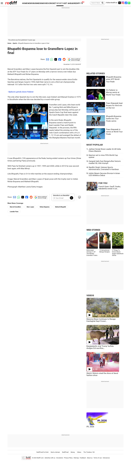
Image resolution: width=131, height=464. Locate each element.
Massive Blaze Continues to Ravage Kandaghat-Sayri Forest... (101, 320)
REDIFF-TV (78, 3)
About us (89, 458)
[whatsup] (129, 2)
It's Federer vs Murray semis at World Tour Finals (113, 92)
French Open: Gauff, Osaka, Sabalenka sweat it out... (109, 188)
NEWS (30, 3)
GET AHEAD (69, 3)
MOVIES (45, 3)
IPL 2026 (90, 427)
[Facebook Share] (59, 59)
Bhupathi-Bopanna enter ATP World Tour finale (113, 79)
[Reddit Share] (64, 59)
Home (9, 43)
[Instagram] (122, 2)
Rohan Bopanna (44, 207)
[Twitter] (119, 2)
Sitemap (76, 458)
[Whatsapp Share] (51, 59)
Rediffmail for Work (42, 452)
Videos (79, 452)
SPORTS (59, 3)
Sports (15, 43)
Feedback (83, 458)
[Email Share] (47, 59)
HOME (24, 3)
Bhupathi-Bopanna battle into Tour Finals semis (113, 118)
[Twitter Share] (55, 59)
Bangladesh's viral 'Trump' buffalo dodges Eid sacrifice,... (100, 347)
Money (73, 452)
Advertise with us (50, 458)
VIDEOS (90, 295)
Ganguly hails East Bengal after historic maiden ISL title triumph (105, 162)
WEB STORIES (93, 230)
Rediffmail (65, 452)
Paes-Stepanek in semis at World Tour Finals (114, 131)
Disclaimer (59, 458)
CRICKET (52, 3)
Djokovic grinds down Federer (21, 92)
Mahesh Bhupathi (60, 207)
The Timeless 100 (89, 452)
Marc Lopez (30, 207)
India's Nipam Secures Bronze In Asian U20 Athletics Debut (104, 174)
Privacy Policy (68, 458)
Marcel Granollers (15, 207)
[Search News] (101, 3)
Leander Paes (14, 211)
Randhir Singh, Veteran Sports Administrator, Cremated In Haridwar (104, 168)
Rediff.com (40, 458)
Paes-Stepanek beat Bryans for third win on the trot (114, 105)
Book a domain (55, 452)
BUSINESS (37, 3)
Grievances (106, 458)
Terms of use (98, 458)
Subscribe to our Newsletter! (61, 195)
